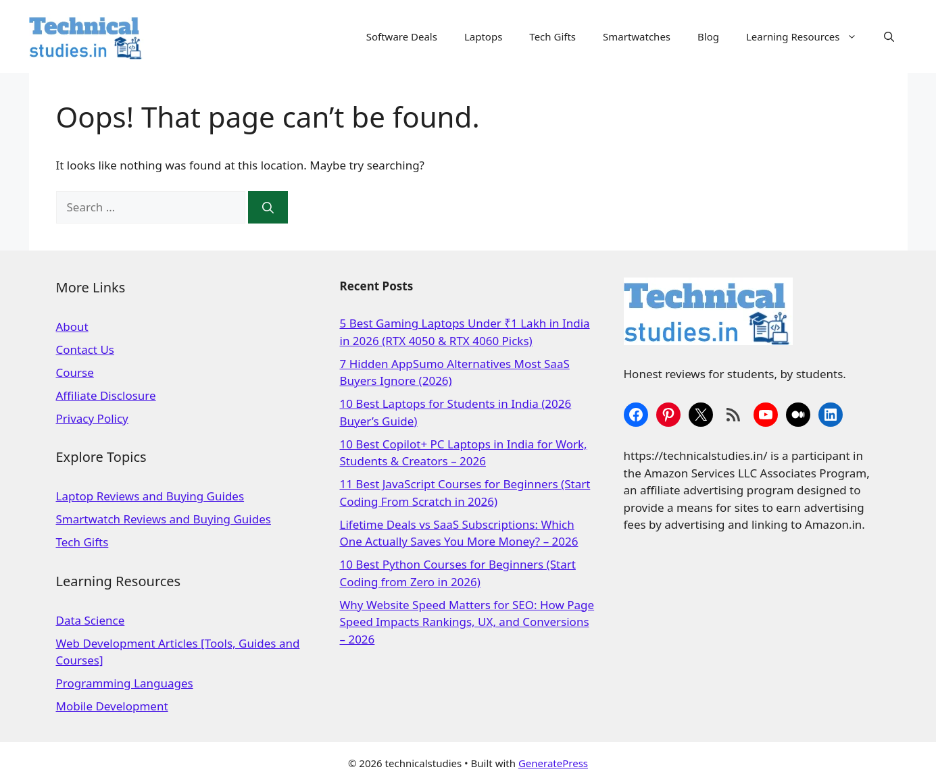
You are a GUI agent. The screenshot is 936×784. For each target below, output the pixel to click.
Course (75, 372)
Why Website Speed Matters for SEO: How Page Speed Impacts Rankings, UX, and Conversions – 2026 (467, 622)
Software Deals (401, 36)
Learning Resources (808, 36)
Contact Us (85, 349)
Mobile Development (112, 706)
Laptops (483, 36)
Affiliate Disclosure (106, 395)
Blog (708, 36)
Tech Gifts (552, 36)
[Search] (268, 207)
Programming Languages (124, 683)
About (72, 326)
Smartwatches (636, 36)
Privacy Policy (92, 418)
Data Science (90, 620)
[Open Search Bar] (889, 36)
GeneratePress (553, 763)
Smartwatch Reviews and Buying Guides (163, 519)
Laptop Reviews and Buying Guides (150, 496)
